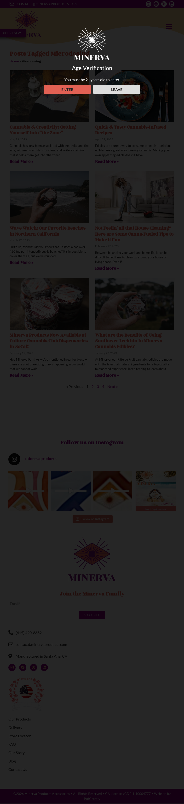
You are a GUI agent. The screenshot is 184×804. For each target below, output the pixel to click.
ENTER (67, 89)
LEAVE (117, 89)
